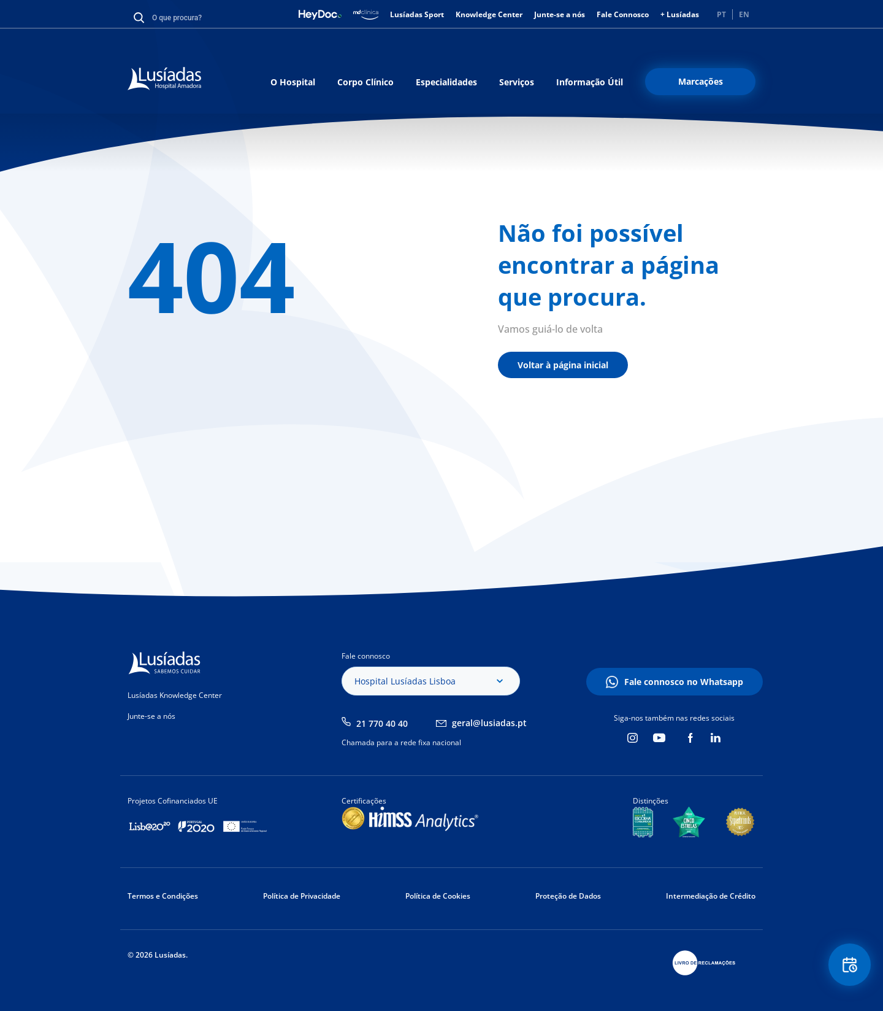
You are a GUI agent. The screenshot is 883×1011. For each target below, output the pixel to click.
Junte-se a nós (559, 14)
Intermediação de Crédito (710, 896)
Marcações (700, 81)
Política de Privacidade (301, 896)
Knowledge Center (489, 14)
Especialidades (446, 82)
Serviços (516, 82)
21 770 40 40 (382, 723)
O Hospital (292, 82)
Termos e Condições (163, 896)
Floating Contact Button (849, 965)
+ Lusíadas (679, 14)
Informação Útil (589, 82)
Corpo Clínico (365, 82)
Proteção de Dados (568, 896)
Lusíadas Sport (417, 14)
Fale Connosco (623, 14)
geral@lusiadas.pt (489, 723)
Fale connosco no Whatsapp (683, 682)
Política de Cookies (437, 896)
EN (744, 14)
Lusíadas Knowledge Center (175, 695)
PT (721, 14)
